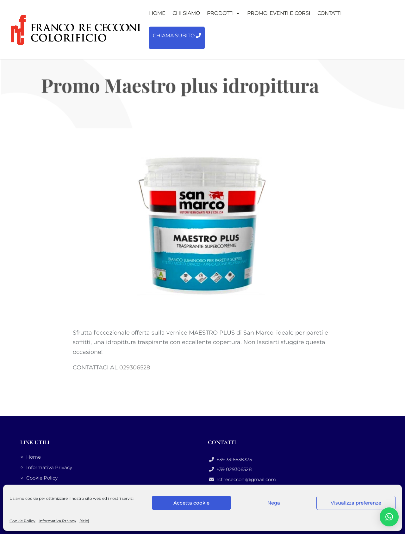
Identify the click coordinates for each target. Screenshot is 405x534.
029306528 (134, 367)
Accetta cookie (191, 503)
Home (33, 457)
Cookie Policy (22, 520)
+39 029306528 (233, 469)
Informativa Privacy (57, 520)
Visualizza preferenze (356, 503)
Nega (273, 503)
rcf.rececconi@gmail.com (245, 479)
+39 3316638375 (233, 459)
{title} (84, 520)
